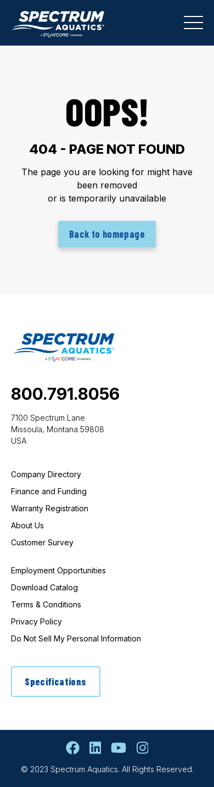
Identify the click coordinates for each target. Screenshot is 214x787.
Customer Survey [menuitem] (42, 542)
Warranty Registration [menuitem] (49, 508)
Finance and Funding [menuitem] (49, 491)
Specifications (55, 682)
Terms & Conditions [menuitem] (46, 604)
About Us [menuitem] (27, 525)
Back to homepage (107, 234)
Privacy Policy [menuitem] (36, 621)
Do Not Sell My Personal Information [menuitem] (76, 638)
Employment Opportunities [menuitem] (58, 570)
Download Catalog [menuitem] (44, 587)
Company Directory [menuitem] (46, 474)
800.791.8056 (65, 394)
